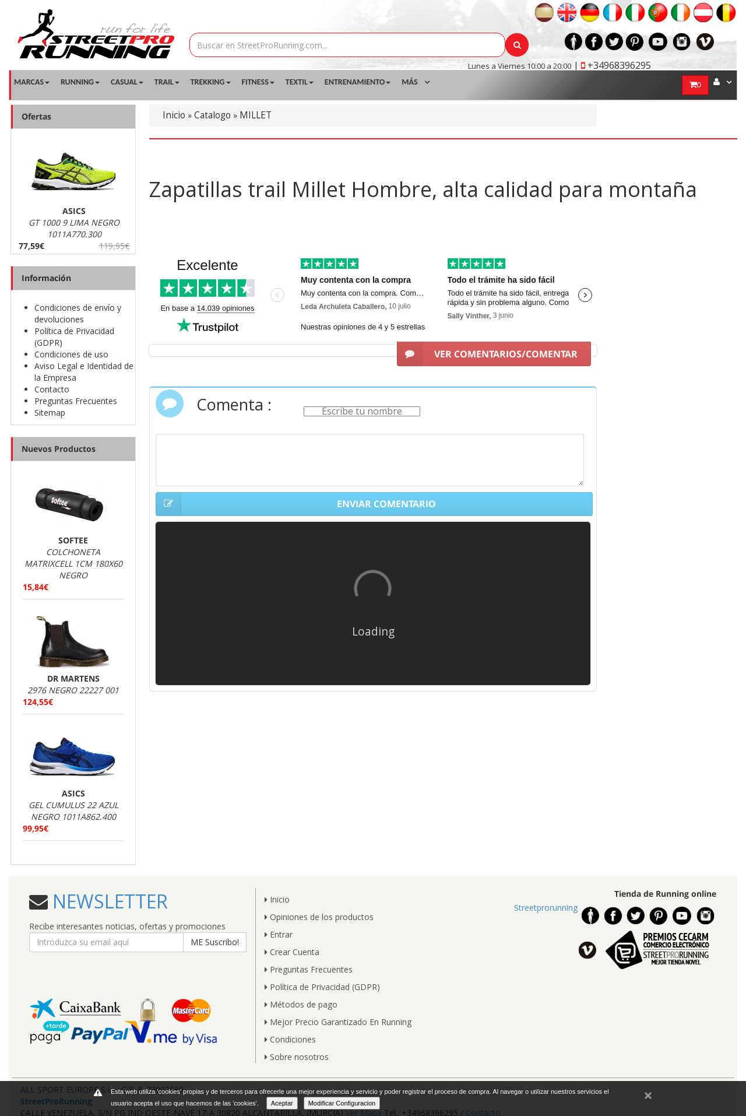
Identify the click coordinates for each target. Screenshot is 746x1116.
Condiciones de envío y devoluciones (77, 313)
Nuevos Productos (59, 448)
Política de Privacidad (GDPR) (322, 986)
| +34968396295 (612, 65)
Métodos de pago (301, 1004)
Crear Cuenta (292, 951)
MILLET (256, 115)
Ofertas (36, 116)
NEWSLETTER (108, 901)
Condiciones (290, 1039)
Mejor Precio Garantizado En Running (338, 1021)
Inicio (174, 115)
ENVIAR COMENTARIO (296, 504)
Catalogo (212, 115)
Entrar (279, 934)
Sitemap (49, 412)
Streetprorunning (546, 907)
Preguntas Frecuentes (75, 400)
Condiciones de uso (71, 354)
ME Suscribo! (215, 941)
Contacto (51, 389)
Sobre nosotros (297, 1056)
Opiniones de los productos (319, 916)
